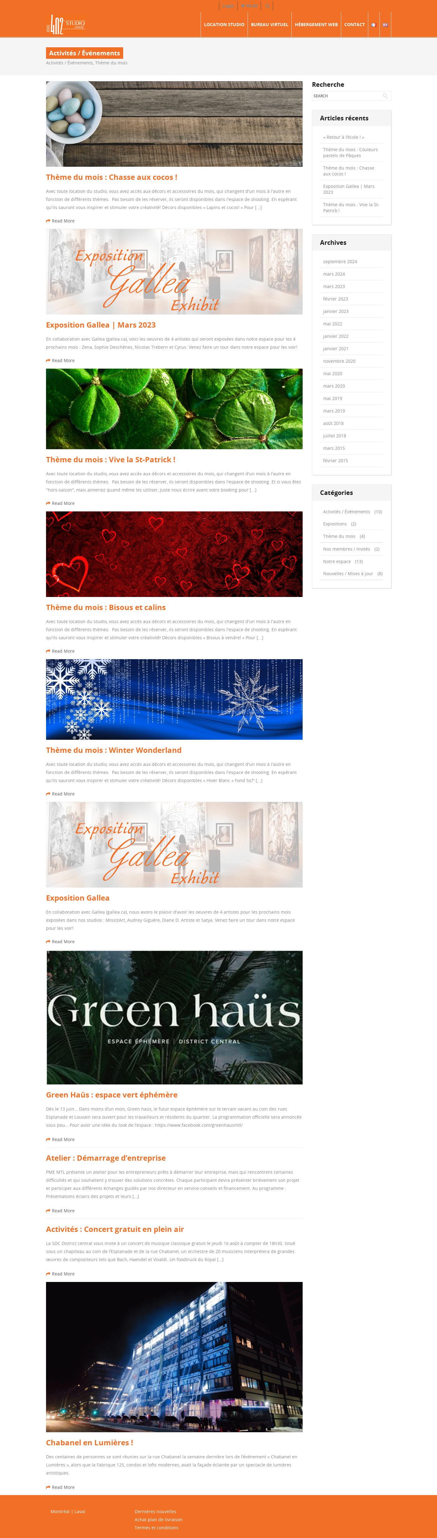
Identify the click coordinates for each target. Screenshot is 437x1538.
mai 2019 (332, 398)
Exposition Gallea (78, 898)
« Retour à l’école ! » (343, 137)
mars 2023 (334, 286)
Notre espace (337, 561)
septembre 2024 (340, 261)
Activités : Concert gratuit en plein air (115, 1229)
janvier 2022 (336, 336)
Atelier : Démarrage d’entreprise (106, 1158)
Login (228, 6)
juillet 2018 (334, 436)
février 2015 (335, 461)
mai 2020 (332, 373)
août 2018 (333, 423)
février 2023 (335, 299)
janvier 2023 (336, 311)
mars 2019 (334, 411)
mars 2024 (334, 274)
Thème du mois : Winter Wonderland (114, 750)
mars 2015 (334, 448)
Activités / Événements (69, 63)
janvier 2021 (336, 349)
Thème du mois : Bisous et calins (106, 607)
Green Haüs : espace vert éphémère (112, 1094)
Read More (60, 221)
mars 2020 (334, 386)
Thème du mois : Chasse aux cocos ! (111, 177)
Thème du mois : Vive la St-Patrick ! (110, 459)
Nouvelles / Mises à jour (348, 573)
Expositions (335, 524)
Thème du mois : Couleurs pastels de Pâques (350, 152)
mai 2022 (332, 324)
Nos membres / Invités (346, 549)
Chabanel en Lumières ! (89, 1442)
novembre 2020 (339, 361)
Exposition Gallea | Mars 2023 (101, 324)
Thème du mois (111, 63)
